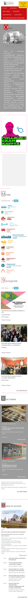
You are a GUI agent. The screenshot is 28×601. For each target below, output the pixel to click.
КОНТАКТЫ (18, 15)
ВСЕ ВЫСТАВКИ (22, 491)
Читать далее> (23, 555)
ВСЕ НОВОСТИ (22, 597)
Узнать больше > (6, 320)
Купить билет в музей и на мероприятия (23, 4)
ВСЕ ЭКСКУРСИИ (22, 390)
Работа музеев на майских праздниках (13, 532)
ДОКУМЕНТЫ (7, 15)
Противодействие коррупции (13, 18)
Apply (16, 200)
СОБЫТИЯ (13, 8)
